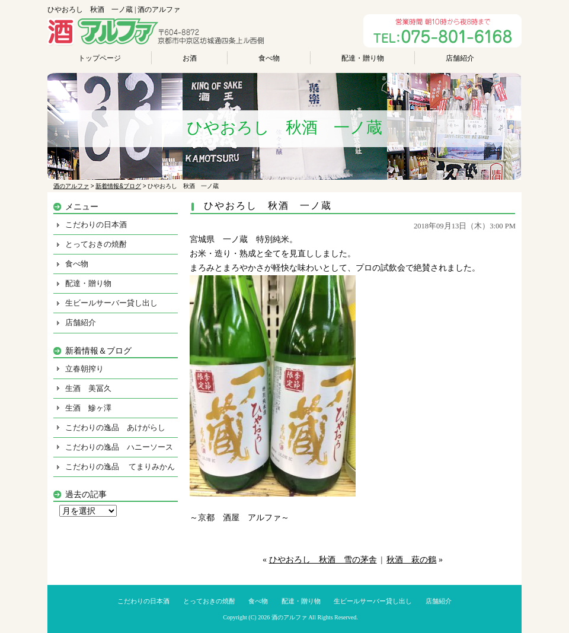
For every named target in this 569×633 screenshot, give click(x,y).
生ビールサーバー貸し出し (111, 302)
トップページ (99, 58)
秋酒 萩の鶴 (411, 559)
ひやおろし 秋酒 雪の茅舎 (323, 559)
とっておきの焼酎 (96, 244)
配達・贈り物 (362, 58)
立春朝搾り (84, 368)
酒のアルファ (289, 617)
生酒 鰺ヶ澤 (88, 407)
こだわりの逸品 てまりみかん (120, 466)
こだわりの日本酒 (96, 224)
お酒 (190, 58)
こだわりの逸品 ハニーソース (119, 447)
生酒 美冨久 (88, 388)
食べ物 (269, 58)
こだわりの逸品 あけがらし (115, 427)
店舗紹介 (460, 58)
